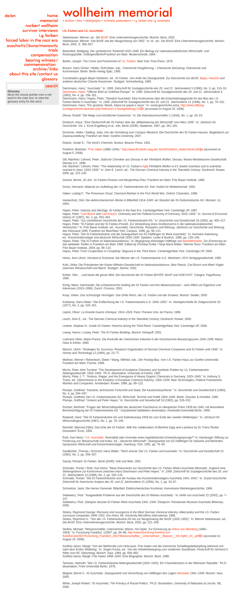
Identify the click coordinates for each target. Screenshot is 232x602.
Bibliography (93, 20)
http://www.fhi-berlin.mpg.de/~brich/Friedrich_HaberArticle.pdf (160, 149)
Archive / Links (73, 20)
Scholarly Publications (117, 20)
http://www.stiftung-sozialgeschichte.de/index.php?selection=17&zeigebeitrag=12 (134, 107)
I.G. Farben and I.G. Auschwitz (152, 20)
